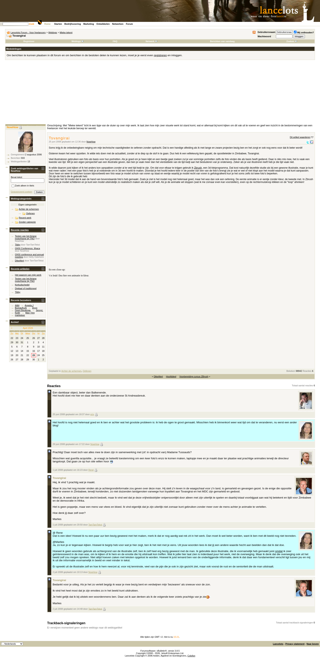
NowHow (91, 141)
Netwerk (151, 41)
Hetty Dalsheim (36, 257)
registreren (160, 55)
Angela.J (29, 305)
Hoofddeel (171, 376)
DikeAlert (158, 376)
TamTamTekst (95, 524)
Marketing (88, 24)
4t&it (17, 305)
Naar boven (313, 644)
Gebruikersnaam (266, 32)
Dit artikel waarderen (300, 137)
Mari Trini (29, 312)
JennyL (39, 310)
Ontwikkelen (103, 24)
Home (47, 24)
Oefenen (87, 371)
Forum (129, 24)
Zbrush (198, 167)
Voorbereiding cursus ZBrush (193, 376)
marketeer (20, 315)
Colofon (191, 655)
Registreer (28, 41)
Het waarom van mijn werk (28, 275)
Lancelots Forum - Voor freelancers (28, 32)
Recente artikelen (20, 269)
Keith (17, 312)
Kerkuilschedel (22, 284)
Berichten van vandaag (222, 41)
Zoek (31, 24)
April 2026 (28, 328)
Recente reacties (20, 230)
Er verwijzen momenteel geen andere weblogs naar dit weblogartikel (84, 627)
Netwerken (117, 24)
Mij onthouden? (304, 32)
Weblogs (52, 32)
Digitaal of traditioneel (26, 288)
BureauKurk (21, 308)
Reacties (307, 371)
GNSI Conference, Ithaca (27, 248)
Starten (58, 24)
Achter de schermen (71, 371)
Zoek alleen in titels (23, 186)
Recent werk (25, 217)
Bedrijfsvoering (72, 24)
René (91, 470)
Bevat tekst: (16, 177)
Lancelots (278, 644)
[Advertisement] (160, 93)
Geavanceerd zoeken (21, 191)
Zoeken (291, 41)
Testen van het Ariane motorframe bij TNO (26, 237)
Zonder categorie (27, 222)
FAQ (115, 41)
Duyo (34, 308)
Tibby (17, 244)
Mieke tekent (66, 32)
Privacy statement (294, 644)
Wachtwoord (264, 36)
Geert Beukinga (22, 310)
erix (92, 414)
